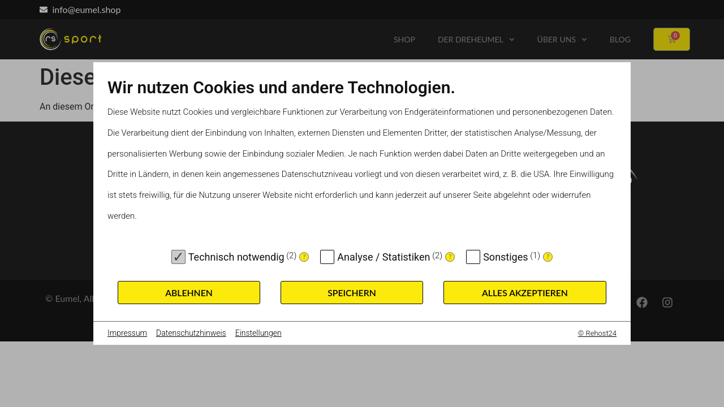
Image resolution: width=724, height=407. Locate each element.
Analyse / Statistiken (383, 257)
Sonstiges (505, 257)
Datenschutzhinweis (191, 332)
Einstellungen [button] (258, 332)
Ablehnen (189, 292)
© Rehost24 (597, 333)
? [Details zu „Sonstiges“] (547, 256)
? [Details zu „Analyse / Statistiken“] (450, 256)
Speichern (351, 292)
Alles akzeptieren (525, 292)
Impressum (127, 332)
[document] (362, 160)
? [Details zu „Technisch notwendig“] (304, 256)
